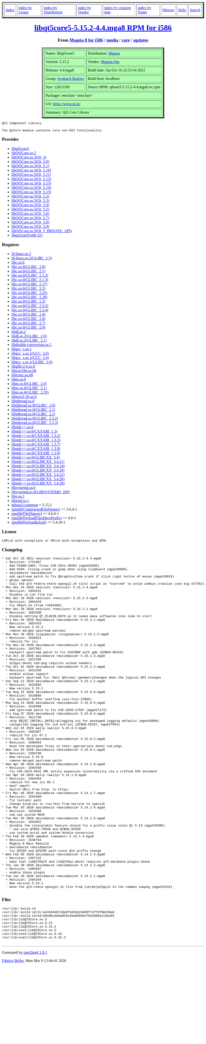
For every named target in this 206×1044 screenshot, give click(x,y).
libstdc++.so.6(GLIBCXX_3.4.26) (38, 481)
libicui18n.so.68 (24, 373)
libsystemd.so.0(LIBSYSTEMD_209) (41, 494)
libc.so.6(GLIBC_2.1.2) (30, 277)
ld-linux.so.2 (21, 256)
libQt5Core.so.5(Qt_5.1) (30, 168)
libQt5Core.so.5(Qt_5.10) (31, 172)
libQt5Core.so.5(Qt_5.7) (30, 220)
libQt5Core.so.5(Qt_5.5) (30, 211)
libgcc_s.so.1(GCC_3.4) (30, 360)
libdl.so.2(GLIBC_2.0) (29, 338)
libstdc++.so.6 (22, 429)
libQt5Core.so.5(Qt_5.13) (31, 185)
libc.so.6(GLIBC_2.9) (28, 329)
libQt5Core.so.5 (24, 155)
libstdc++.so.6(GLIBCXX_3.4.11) (38, 464)
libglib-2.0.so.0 (23, 368)
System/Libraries (70, 79)
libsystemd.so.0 (24, 490)
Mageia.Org (110, 62)
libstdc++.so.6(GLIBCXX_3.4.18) (38, 472)
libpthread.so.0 (23, 403)
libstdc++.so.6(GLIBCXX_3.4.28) (38, 485)
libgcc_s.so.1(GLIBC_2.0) (32, 364)
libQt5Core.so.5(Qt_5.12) (31, 181)
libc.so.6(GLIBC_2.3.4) (30, 312)
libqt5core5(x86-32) (27, 237)
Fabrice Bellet (13, 1038)
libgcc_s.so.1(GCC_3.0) (30, 355)
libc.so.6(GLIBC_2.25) (29, 295)
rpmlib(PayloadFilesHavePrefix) (37, 520)
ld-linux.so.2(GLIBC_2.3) (32, 260)
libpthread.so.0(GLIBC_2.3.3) (35, 425)
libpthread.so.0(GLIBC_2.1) (33, 412)
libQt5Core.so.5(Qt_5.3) (30, 203)
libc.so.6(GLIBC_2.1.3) (30, 282)
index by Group (25, 10)
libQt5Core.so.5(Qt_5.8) (30, 224)
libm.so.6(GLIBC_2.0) (29, 386)
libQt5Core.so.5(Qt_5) (29, 159)
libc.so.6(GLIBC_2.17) (29, 286)
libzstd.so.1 (20, 503)
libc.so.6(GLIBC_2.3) (28, 303)
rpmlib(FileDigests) (27, 516)
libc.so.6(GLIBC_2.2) (28, 290)
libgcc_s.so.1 (22, 351)
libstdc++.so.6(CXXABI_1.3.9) (36, 455)
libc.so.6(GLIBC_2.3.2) (30, 308)
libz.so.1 (18, 498)
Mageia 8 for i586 (86, 40)
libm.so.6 (19, 381)
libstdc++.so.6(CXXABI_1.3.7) (36, 446)
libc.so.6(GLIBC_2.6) (28, 321)
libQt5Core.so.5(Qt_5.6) (30, 216)
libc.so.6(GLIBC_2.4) (28, 316)
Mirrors (168, 10)
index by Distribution (53, 10)
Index (10, 10)
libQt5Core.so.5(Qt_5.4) (30, 207)
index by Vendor (84, 10)
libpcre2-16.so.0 (24, 399)
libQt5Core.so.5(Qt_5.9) (30, 229)
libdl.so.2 (19, 334)
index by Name (144, 10)
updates (140, 40)
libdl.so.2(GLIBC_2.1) (29, 342)
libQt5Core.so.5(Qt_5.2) (30, 198)
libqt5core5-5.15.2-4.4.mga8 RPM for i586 (103, 27)
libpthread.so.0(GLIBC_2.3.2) (35, 420)
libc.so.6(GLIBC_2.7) (28, 325)
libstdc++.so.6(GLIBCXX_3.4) (36, 459)
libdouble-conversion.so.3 (31, 347)
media (112, 40)
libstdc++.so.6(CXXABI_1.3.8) (36, 451)
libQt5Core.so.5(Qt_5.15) (31, 194)
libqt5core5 (20, 151)
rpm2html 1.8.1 (35, 1030)
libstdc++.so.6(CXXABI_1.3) (34, 433)
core (126, 40)
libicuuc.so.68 (22, 377)
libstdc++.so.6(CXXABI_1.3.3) (36, 442)
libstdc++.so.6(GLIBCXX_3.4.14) (38, 468)
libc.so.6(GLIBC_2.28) (29, 299)
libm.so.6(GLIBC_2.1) (29, 390)
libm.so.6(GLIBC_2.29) (30, 394)
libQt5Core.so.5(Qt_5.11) (31, 177)
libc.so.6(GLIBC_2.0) (28, 269)
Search (195, 10)
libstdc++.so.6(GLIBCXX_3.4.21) (38, 477)
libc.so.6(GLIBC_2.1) (28, 273)
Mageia (114, 53)
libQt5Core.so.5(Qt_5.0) (30, 164)
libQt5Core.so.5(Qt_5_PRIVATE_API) (42, 233)
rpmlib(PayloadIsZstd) (29, 524)
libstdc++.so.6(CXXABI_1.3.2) (36, 438)
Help (182, 10)
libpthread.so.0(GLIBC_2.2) (33, 416)
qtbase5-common (25, 507)
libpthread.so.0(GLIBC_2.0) (33, 407)
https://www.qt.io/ (66, 104)
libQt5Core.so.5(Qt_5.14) (31, 190)
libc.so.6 (18, 265)
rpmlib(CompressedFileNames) (36, 511)
